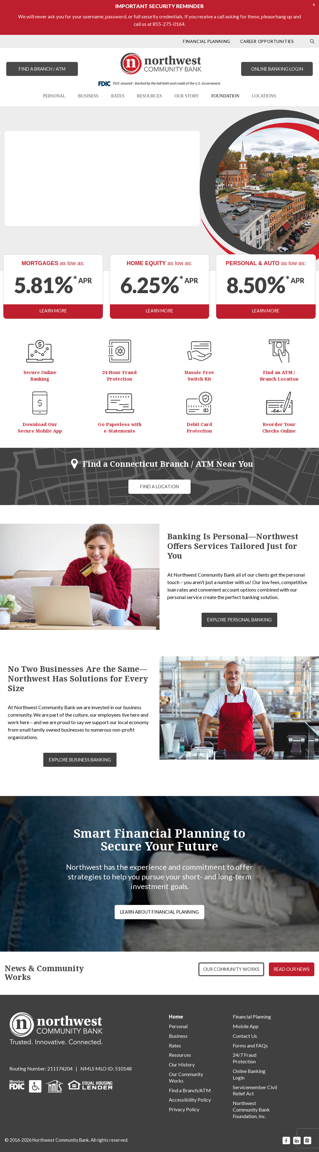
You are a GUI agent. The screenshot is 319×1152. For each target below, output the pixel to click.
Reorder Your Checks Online (279, 427)
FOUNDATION (225, 96)
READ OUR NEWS (292, 969)
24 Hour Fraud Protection (119, 375)
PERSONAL (54, 96)
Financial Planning (252, 1016)
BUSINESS (88, 96)
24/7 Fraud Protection (244, 1058)
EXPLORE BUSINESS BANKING (80, 759)
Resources (180, 1055)
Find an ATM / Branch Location (279, 375)
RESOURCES (149, 96)
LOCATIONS (264, 96)
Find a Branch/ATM (190, 1090)
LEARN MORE (34, 221)
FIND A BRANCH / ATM (42, 69)
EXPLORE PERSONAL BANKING (239, 619)
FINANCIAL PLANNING (206, 41)
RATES (117, 96)
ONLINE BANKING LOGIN (277, 69)
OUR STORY (186, 96)
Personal (178, 1026)
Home (176, 1016)
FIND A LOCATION (159, 486)
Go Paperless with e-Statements (119, 427)
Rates (175, 1045)
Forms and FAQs (250, 1045)
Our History (182, 1064)
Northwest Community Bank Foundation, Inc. (251, 1109)
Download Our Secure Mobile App (40, 427)
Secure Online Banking (39, 375)
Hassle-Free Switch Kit (199, 375)
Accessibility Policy (190, 1100)
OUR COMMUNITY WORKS (231, 969)
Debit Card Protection (199, 427)
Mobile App (246, 1026)
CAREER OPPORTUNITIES (267, 41)
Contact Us (245, 1036)
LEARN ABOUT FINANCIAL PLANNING (159, 912)
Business (178, 1036)
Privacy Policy (184, 1109)
